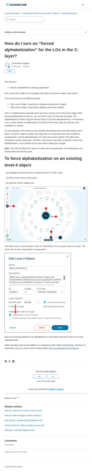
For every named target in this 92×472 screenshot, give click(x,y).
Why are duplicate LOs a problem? (64, 348)
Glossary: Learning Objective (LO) (19, 430)
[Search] (24, 19)
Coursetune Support (12, 13)
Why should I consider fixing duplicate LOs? (24, 420)
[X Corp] (9, 361)
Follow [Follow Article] (9, 71)
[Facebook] (6, 361)
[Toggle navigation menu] (82, 5)
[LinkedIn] (13, 361)
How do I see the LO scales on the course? (23, 410)
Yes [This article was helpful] (39, 376)
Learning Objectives (69, 13)
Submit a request (56, 389)
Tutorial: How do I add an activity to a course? (24, 425)
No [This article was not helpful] (53, 376)
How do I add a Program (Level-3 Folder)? (23, 415)
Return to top (12, 397)
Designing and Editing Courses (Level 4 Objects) (40, 13)
